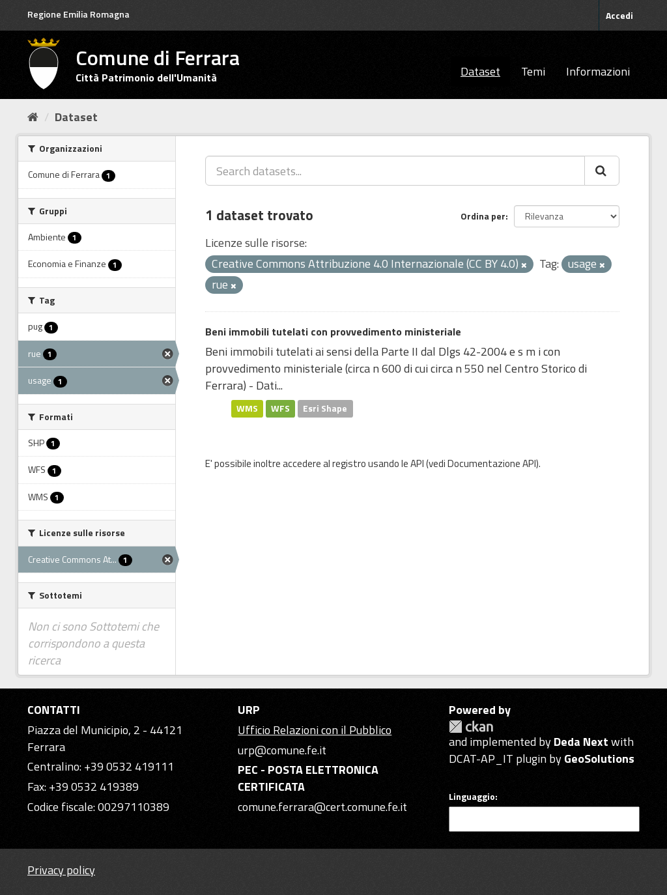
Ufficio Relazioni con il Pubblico (314, 730)
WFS (280, 408)
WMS (247, 408)
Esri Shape (325, 408)
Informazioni (598, 71)
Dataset (480, 71)
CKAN (471, 726)
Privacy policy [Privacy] (61, 870)
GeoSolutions (599, 758)
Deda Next (581, 741)
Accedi (619, 15)
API (417, 463)
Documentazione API (491, 463)
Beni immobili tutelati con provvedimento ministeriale (333, 331)
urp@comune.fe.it (282, 750)
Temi (533, 71)
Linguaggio (472, 796)
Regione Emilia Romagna (78, 14)
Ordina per (483, 216)
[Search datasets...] (395, 171)
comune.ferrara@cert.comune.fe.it (322, 807)
